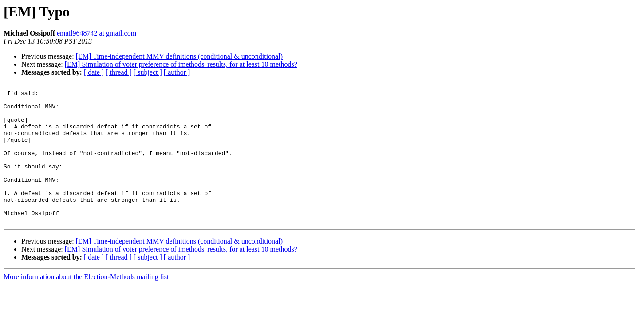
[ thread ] (119, 72)
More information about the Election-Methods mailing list (86, 303)
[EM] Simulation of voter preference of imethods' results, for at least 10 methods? (181, 64)
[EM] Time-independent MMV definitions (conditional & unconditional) (179, 56)
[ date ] (94, 72)
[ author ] (177, 72)
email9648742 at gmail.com (96, 33)
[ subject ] (148, 72)
